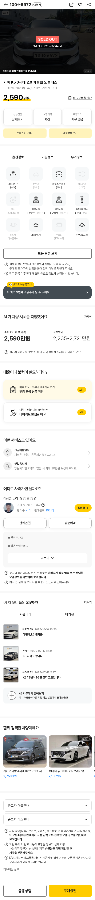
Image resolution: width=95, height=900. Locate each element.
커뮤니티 (25, 614)
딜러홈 (81, 508)
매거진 (69, 614)
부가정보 (77, 157)
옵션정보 (18, 157)
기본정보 (48, 157)
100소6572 (26, 4)
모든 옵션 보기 (47, 253)
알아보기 (47, 389)
